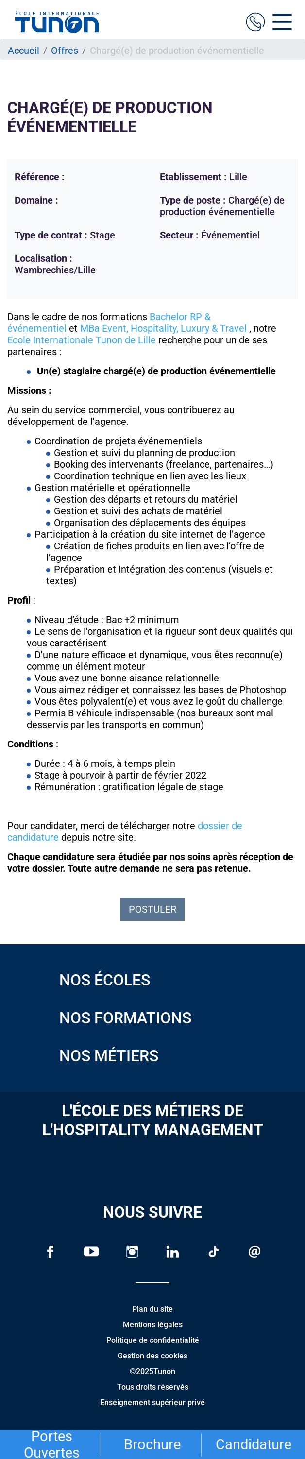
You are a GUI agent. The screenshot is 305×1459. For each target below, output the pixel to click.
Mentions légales (153, 1324)
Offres (64, 50)
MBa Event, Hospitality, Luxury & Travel (163, 328)
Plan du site (152, 1309)
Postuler (152, 909)
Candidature (253, 1444)
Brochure (152, 1444)
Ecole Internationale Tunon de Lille (81, 340)
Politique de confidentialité (152, 1340)
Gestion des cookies (152, 1355)
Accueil (23, 50)
